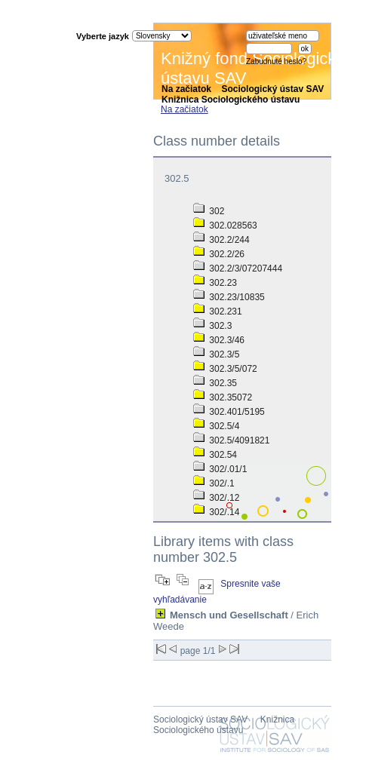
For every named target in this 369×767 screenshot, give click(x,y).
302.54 (215, 454)
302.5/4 (216, 426)
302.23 (215, 283)
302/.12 (216, 497)
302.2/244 (221, 240)
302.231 (217, 311)
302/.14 (216, 512)
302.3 (212, 326)
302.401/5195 (229, 412)
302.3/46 (218, 340)
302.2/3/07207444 (237, 268)
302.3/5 (216, 354)
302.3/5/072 (225, 369)
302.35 (215, 383)
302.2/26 (218, 254)
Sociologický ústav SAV (272, 89)
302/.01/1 (220, 469)
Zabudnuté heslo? (276, 61)
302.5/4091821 (231, 440)
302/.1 (214, 483)
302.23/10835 (229, 297)
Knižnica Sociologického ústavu (230, 99)
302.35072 (222, 397)
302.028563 (225, 225)
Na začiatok (186, 89)
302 (208, 211)
